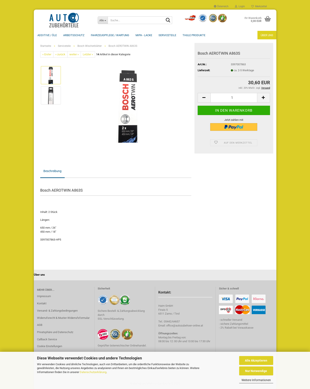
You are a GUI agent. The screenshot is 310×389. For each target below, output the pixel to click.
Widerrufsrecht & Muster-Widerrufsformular (63, 317)
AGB (39, 324)
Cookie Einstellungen (49, 346)
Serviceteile (167, 35)
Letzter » (88, 54)
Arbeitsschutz (73, 35)
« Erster (46, 54)
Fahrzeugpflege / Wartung (110, 35)
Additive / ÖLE (47, 35)
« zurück (60, 54)
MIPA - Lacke (144, 35)
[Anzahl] (233, 98)
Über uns (267, 35)
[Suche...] (103, 20)
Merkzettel (259, 6)
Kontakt (41, 303)
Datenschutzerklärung (93, 372)
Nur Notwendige (256, 371)
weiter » (74, 54)
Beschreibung (52, 171)
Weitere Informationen (256, 380)
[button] (221, 6)
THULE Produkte (194, 35)
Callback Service (47, 339)
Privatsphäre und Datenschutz (55, 332)
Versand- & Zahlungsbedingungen (57, 310)
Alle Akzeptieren (256, 360)
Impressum (44, 296)
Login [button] (240, 6)
